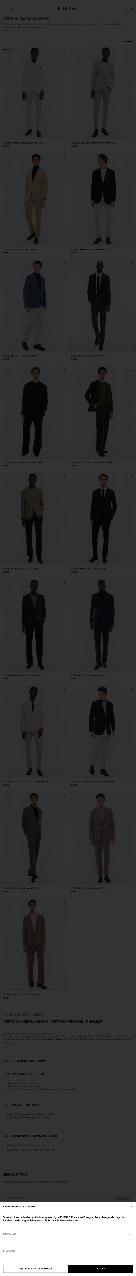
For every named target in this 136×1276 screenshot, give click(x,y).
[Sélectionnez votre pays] (68, 1234)
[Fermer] (131, 1206)
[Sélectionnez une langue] (68, 1251)
